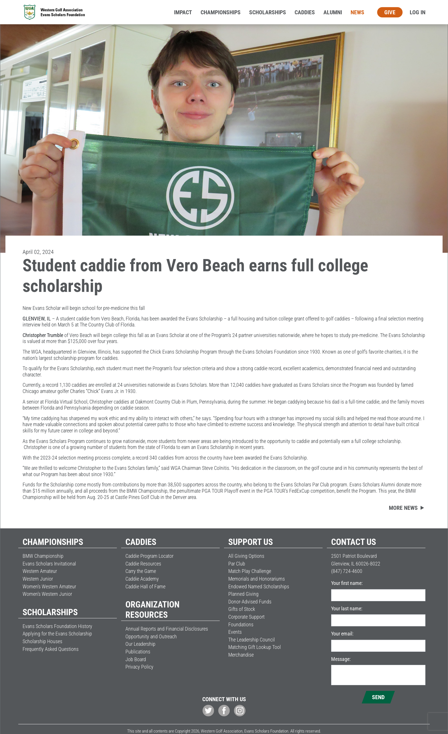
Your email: (342, 634)
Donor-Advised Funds (249, 602)
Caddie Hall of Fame (145, 586)
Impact (183, 12)
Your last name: (346, 608)
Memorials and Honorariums (256, 579)
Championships (221, 12)
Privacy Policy (139, 667)
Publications (137, 652)
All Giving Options (246, 556)
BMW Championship (43, 556)
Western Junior (38, 579)
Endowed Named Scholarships (258, 586)
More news (403, 507)
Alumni (332, 12)
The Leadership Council (251, 640)
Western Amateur (40, 571)
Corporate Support (246, 617)
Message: (341, 659)
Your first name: (347, 583)
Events (235, 632)
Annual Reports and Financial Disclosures (166, 629)
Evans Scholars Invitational (49, 564)
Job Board (135, 659)
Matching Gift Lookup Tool (254, 647)
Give (389, 12)
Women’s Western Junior (47, 594)
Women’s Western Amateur (49, 586)
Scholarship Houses (42, 641)
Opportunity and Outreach (151, 636)
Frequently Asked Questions (51, 649)
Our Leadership (140, 644)
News (357, 12)
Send (378, 697)
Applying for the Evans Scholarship (57, 634)
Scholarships (267, 12)
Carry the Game (140, 571)
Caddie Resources (143, 564)
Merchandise (241, 655)
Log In (417, 12)
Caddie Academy (142, 579)
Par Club (236, 564)
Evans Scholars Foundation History (57, 626)
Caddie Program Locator (149, 556)
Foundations (240, 624)
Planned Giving (243, 594)
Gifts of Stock (241, 609)
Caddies (305, 12)
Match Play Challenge (249, 571)
